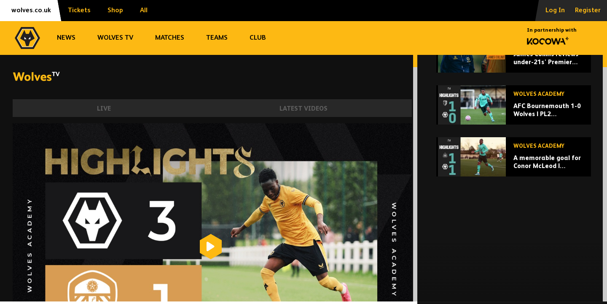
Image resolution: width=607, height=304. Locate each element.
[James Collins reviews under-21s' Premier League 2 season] (513, 111)
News (66, 38)
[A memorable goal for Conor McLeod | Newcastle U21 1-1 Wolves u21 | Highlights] (513, 215)
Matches (169, 38)
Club (258, 38)
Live (104, 109)
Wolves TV (115, 38)
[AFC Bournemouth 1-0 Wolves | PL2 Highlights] (513, 163)
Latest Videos (303, 109)
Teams (217, 38)
